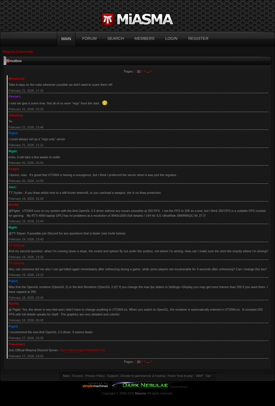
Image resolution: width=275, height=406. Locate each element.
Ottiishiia (15, 115)
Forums (77, 376)
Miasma (140, 393)
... (148, 71)
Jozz (12, 187)
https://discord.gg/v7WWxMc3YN (82, 350)
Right (13, 151)
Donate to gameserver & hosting (143, 376)
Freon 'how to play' (181, 376)
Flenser (14, 96)
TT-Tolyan (16, 245)
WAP (199, 376)
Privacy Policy (95, 376)
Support (112, 376)
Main (66, 376)
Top (207, 376)
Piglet (13, 133)
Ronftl (13, 205)
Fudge (13, 169)
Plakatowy (16, 344)
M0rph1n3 (16, 78)
